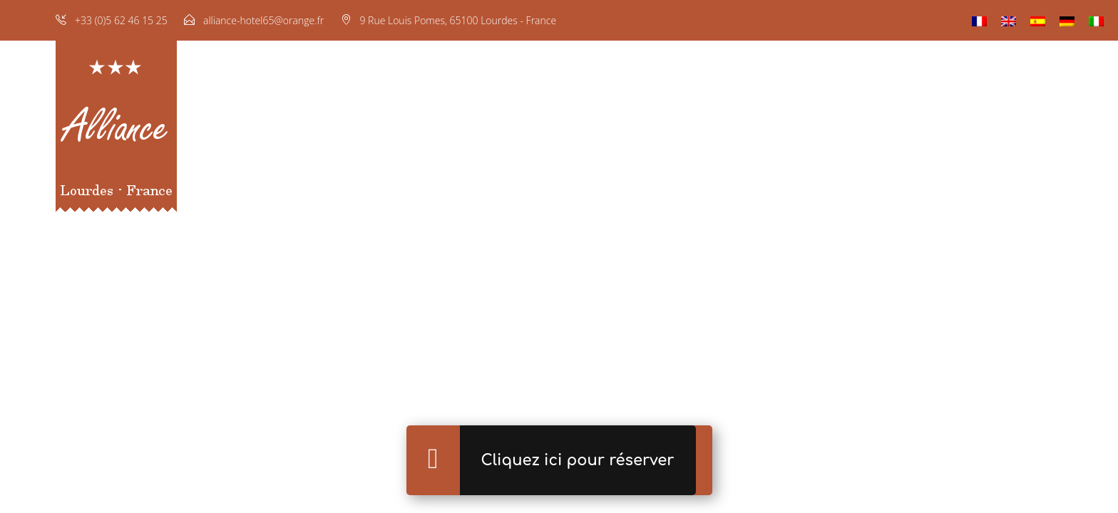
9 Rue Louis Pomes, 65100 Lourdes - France (457, 20)
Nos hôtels (821, 131)
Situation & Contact (1003, 131)
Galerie (641, 131)
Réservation (718, 131)
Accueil (370, 131)
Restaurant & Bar (547, 131)
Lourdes (898, 131)
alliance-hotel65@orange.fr (263, 20)
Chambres (443, 131)
